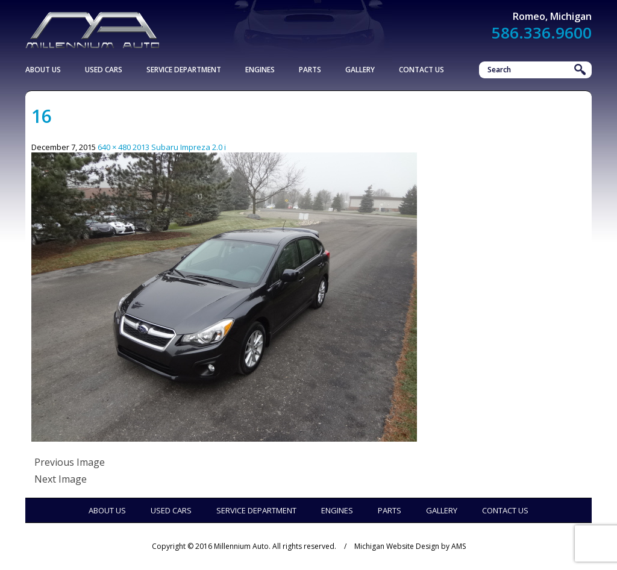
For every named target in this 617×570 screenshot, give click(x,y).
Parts (310, 69)
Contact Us (421, 69)
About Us (43, 69)
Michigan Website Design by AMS (410, 546)
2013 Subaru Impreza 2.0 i (179, 147)
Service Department (183, 69)
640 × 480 (114, 147)
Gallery (360, 69)
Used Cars (103, 69)
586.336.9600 (542, 32)
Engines (260, 69)
